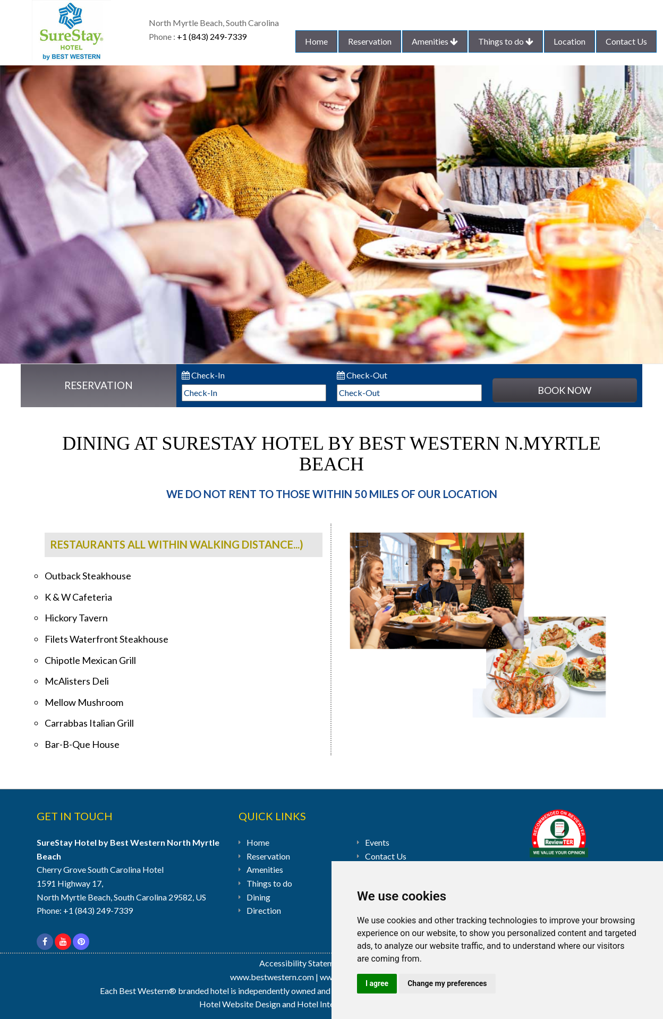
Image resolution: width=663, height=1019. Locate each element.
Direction (263, 910)
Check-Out (362, 375)
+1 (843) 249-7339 (211, 36)
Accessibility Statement (303, 963)
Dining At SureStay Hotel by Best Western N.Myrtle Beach (331, 454)
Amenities (435, 41)
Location (569, 41)
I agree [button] (377, 983)
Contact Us (626, 41)
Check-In (203, 375)
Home (316, 41)
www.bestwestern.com (272, 977)
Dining (258, 897)
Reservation (370, 41)
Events (377, 842)
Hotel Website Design (239, 1004)
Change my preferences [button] (447, 983)
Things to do (505, 41)
